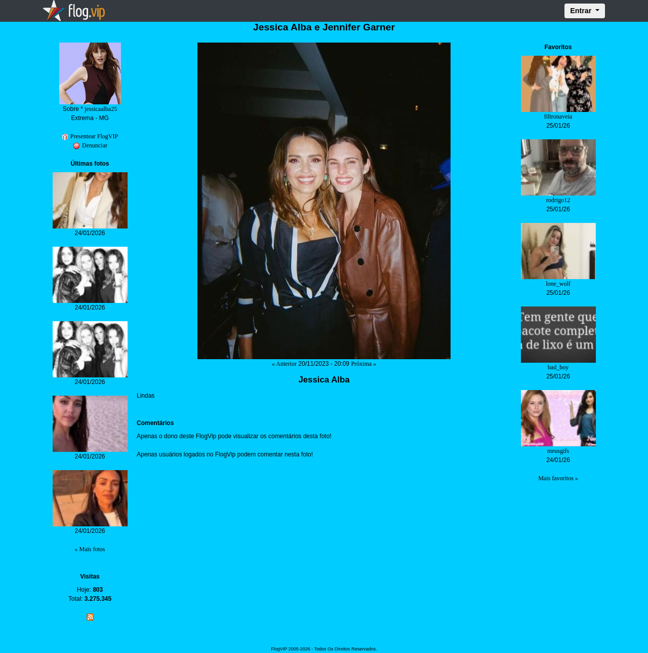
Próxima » (363, 363)
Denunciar (89, 145)
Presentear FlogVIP (90, 136)
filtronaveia (558, 116)
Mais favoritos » (558, 478)
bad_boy (558, 367)
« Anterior (284, 363)
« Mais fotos (90, 549)
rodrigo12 (558, 200)
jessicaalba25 (101, 108)
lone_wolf (558, 283)
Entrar (581, 11)
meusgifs (558, 450)
